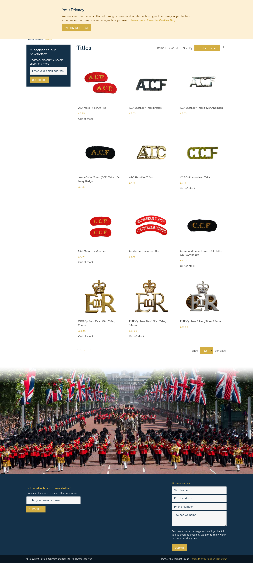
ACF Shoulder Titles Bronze (145, 107)
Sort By (187, 48)
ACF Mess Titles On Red (92, 107)
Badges (39, 39)
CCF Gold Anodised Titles (195, 177)
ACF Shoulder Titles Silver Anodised (201, 107)
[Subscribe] (39, 80)
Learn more (138, 20)
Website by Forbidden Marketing (209, 559)
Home (29, 39)
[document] (126, 18)
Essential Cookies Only (161, 20)
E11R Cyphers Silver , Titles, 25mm (200, 321)
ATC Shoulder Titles (141, 177)
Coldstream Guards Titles (144, 251)
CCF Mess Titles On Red (92, 251)
